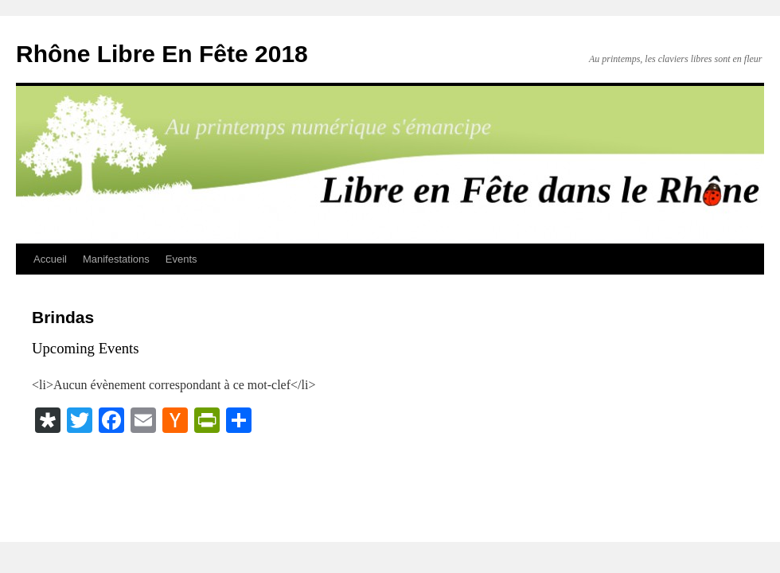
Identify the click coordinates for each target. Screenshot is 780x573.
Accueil (50, 259)
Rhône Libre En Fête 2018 (162, 54)
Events (181, 259)
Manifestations (116, 259)
